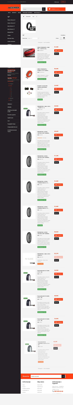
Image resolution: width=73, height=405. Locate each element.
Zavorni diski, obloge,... (13, 47)
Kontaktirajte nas (26, 390)
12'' (11, 91)
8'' (11, 87)
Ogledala (10, 78)
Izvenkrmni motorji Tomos (12, 130)
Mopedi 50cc (10, 32)
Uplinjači (9, 44)
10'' (11, 89)
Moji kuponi (39, 392)
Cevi (9, 120)
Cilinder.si (10, 104)
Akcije (24, 384)
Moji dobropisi (40, 386)
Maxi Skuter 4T (11, 26)
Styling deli (10, 53)
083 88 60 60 (58, 391)
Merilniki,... (10, 56)
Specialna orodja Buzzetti (11, 71)
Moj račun (40, 382)
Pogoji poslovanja (26, 395)
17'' (11, 95)
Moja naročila (39, 384)
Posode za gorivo (12, 114)
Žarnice (9, 75)
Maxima (11, 98)
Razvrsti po (25, 38)
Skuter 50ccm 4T (11, 23)
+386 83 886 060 (23, 1)
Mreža (61, 38)
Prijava (63, 1)
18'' (11, 96)
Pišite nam (56, 2)
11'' (11, 90)
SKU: (38, 50)
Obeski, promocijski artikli (12, 111)
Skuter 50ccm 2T (11, 20)
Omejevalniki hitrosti (12, 127)
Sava (11, 85)
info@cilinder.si (58, 393)
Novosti (24, 386)
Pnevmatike (10, 81)
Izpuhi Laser (10, 117)
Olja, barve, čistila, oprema (12, 60)
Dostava (24, 392)
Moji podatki (39, 390)
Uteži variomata (11, 41)
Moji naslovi (39, 388)
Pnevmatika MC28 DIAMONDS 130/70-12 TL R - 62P (44, 343)
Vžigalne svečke (11, 67)
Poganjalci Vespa (11, 124)
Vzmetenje (10, 50)
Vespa (9, 35)
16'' (11, 94)
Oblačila (9, 107)
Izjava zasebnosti (26, 394)
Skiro (11, 100)
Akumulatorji (11, 64)
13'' (11, 92)
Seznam (64, 38)
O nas (24, 397)
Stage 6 (11, 83)
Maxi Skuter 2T (11, 29)
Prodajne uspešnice (26, 388)
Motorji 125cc (11, 38)
